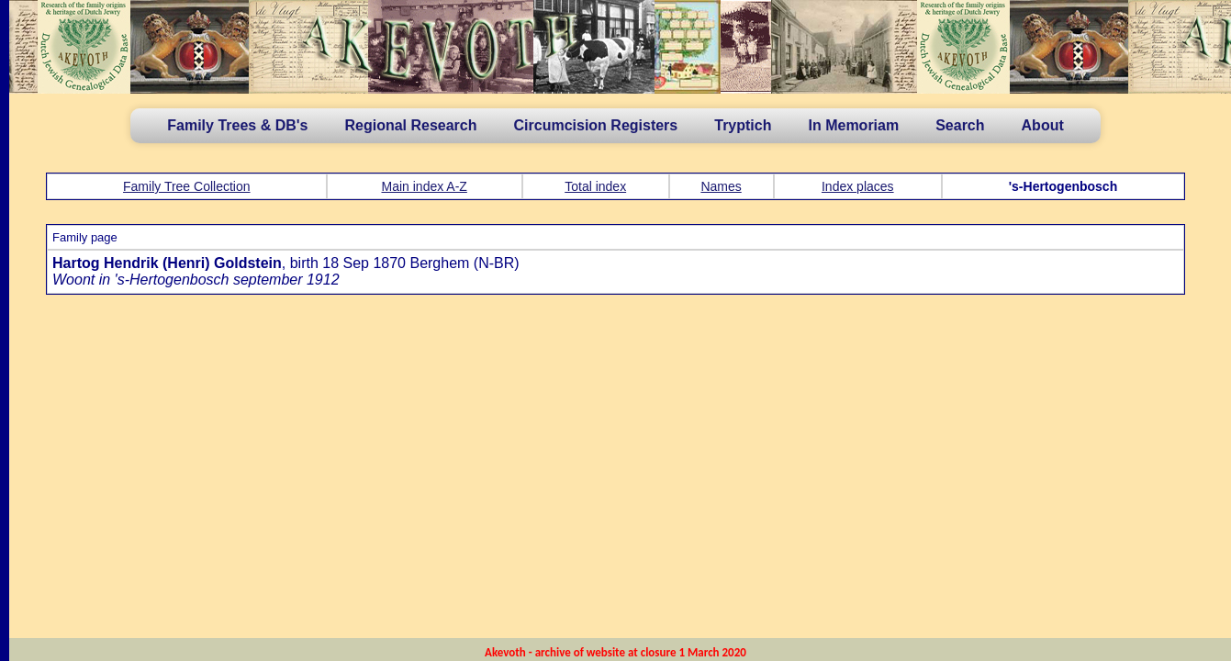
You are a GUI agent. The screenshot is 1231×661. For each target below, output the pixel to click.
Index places (858, 186)
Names (720, 186)
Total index (595, 186)
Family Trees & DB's (237, 125)
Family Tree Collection (187, 186)
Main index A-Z (424, 186)
